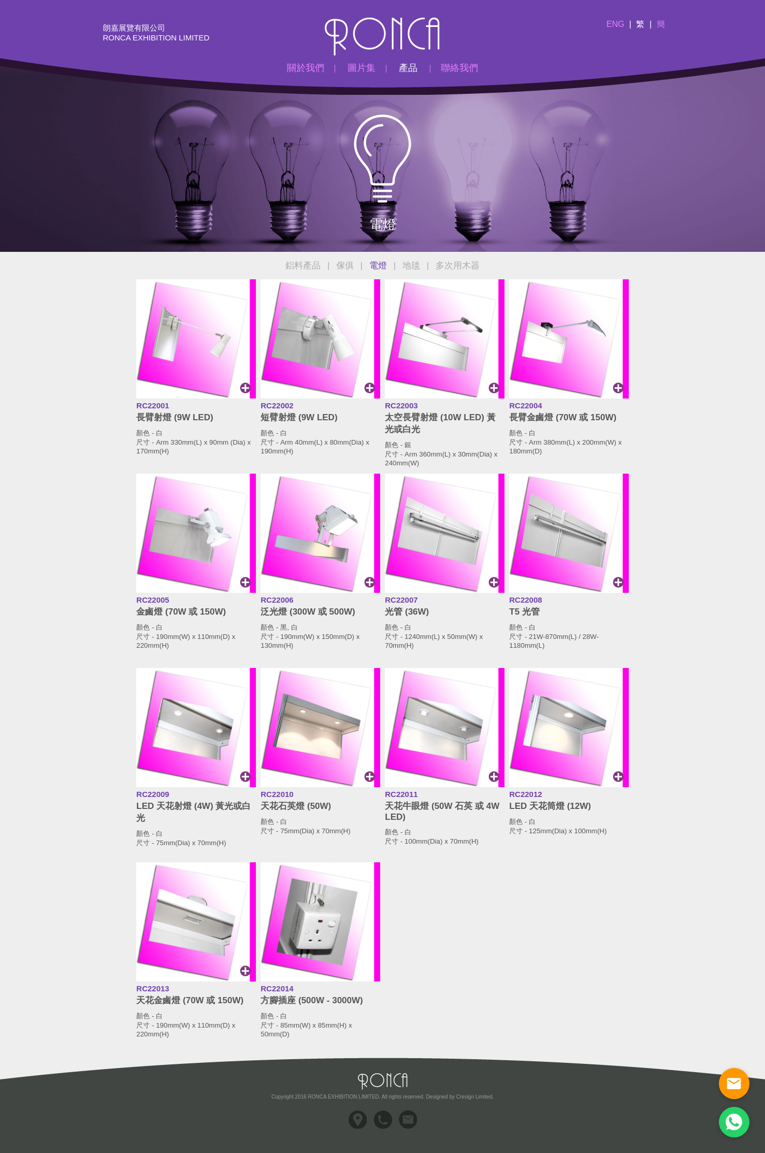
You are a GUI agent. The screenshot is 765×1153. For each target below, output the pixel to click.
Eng (616, 24)
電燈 (378, 266)
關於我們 (305, 68)
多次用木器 (458, 266)
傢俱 (345, 266)
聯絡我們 (459, 68)
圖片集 (362, 68)
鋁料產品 (303, 266)
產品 (408, 68)
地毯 (411, 266)
